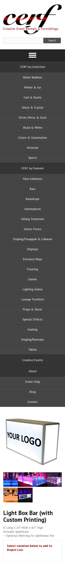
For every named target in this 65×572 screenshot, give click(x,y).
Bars (33, 189)
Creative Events (32, 360)
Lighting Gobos (33, 289)
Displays (32, 249)
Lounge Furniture (32, 299)
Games (32, 279)
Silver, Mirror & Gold (32, 117)
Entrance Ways (32, 259)
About (33, 371)
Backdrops (32, 199)
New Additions (32, 179)
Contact (32, 402)
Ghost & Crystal (32, 107)
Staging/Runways (32, 339)
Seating (32, 329)
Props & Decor (32, 309)
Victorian (32, 148)
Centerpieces (32, 209)
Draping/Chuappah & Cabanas (32, 239)
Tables (32, 349)
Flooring (32, 269)
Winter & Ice (32, 87)
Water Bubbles (32, 77)
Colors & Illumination (32, 138)
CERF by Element (32, 168)
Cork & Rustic (33, 97)
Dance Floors (32, 229)
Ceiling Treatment (32, 219)
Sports (32, 158)
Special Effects (32, 319)
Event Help (32, 382)
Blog (32, 392)
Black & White (32, 127)
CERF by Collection (32, 67)
